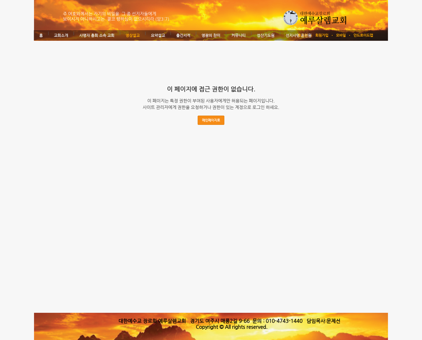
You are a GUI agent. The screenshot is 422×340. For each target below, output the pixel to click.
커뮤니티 (238, 35)
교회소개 (61, 35)
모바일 (341, 35)
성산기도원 (265, 35)
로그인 (303, 35)
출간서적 (183, 35)
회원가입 (321, 35)
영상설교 (133, 35)
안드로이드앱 (363, 35)
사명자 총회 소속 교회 (96, 35)
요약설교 (158, 35)
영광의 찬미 (210, 35)
